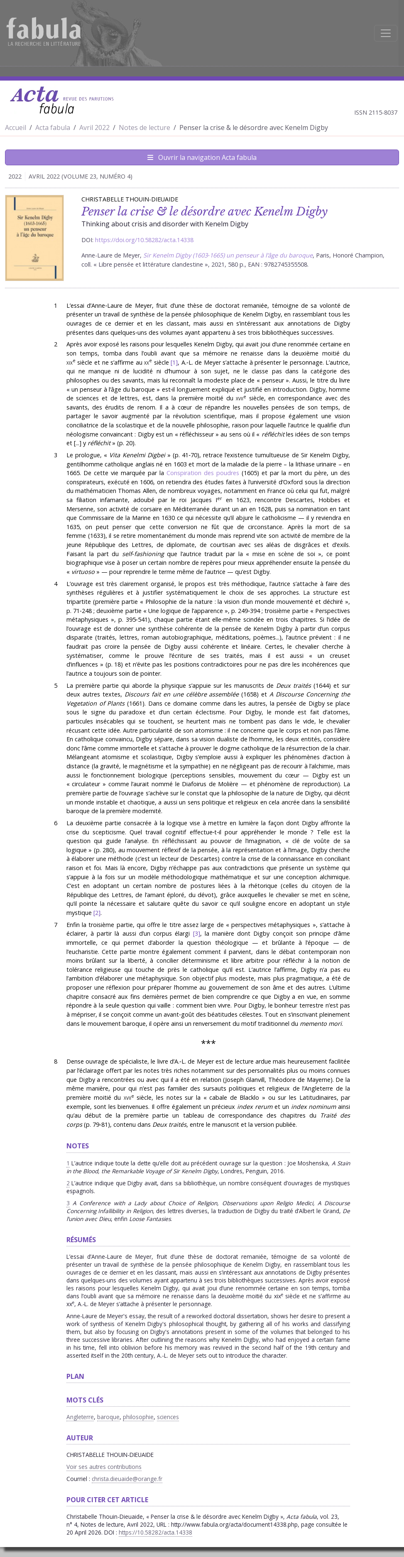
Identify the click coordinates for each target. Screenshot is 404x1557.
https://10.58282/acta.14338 (155, 1532)
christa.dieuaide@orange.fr (127, 1479)
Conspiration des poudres (202, 473)
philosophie (138, 1417)
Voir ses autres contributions (104, 1467)
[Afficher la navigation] (385, 33)
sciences (168, 1417)
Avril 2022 (94, 127)
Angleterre (80, 1417)
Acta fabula (52, 127)
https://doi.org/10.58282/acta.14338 (144, 240)
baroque (108, 1417)
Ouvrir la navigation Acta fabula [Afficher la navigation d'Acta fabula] (202, 157)
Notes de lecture (144, 127)
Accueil (15, 127)
